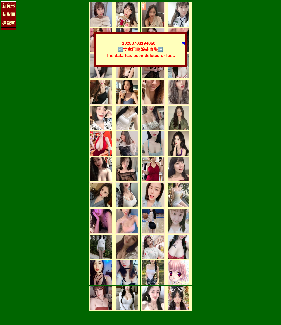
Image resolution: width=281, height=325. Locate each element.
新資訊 (8, 5)
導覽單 (8, 23)
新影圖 (8, 14)
